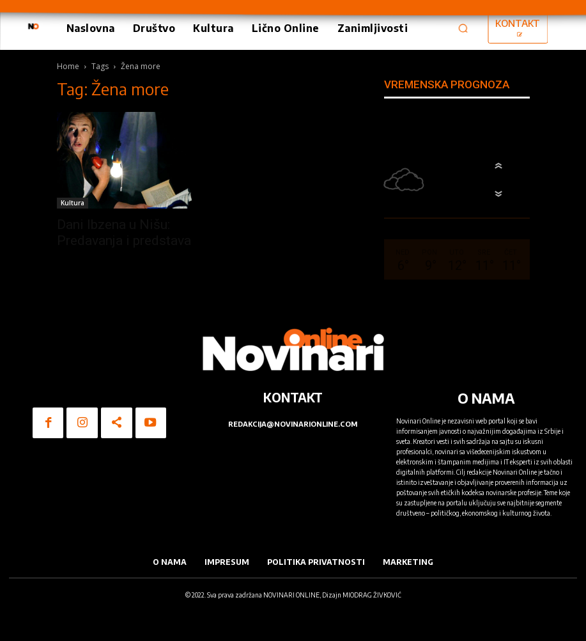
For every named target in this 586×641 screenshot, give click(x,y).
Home (68, 66)
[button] (463, 28)
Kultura (72, 202)
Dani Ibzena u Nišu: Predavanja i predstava (124, 232)
